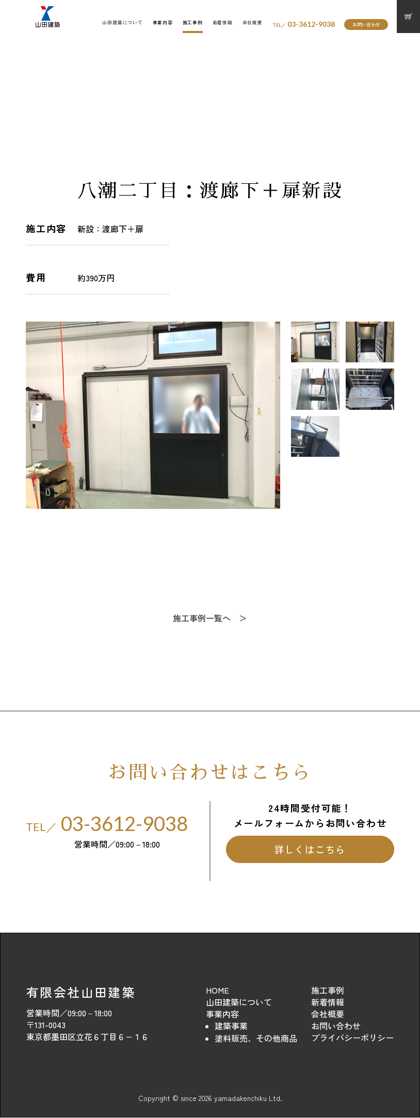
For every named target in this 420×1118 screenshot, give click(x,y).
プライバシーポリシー (352, 1038)
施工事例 (193, 22)
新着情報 (223, 22)
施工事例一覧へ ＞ (210, 618)
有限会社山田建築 (80, 992)
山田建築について (122, 22)
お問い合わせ (366, 24)
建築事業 (231, 1026)
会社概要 (253, 22)
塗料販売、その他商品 (256, 1038)
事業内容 (163, 22)
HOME (217, 990)
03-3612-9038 (303, 24)
